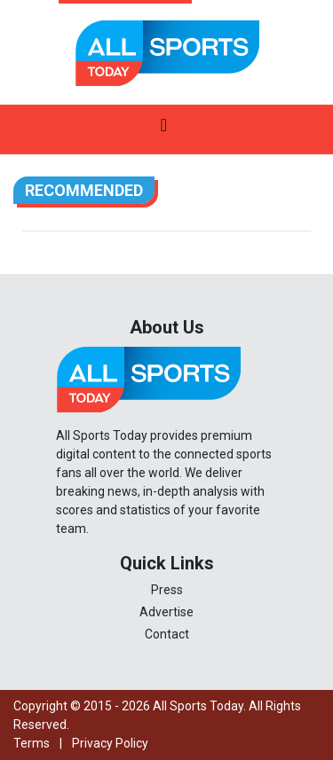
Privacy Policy (110, 743)
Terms (31, 743)
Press (167, 590)
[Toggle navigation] (164, 129)
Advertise (166, 612)
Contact (167, 634)
